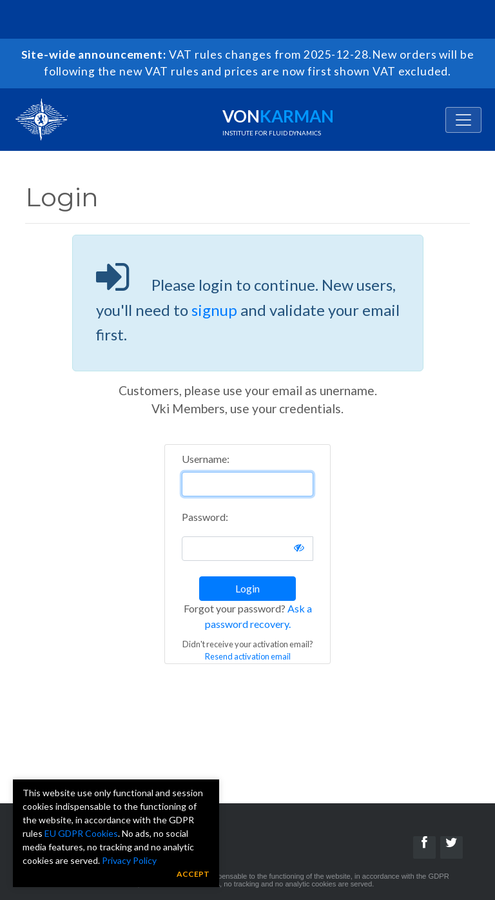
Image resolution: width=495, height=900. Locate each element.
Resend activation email (248, 656)
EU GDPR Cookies (81, 833)
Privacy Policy (129, 860)
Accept (193, 874)
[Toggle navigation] (463, 120)
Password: (205, 517)
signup (214, 309)
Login (247, 588)
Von (278, 121)
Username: (205, 459)
